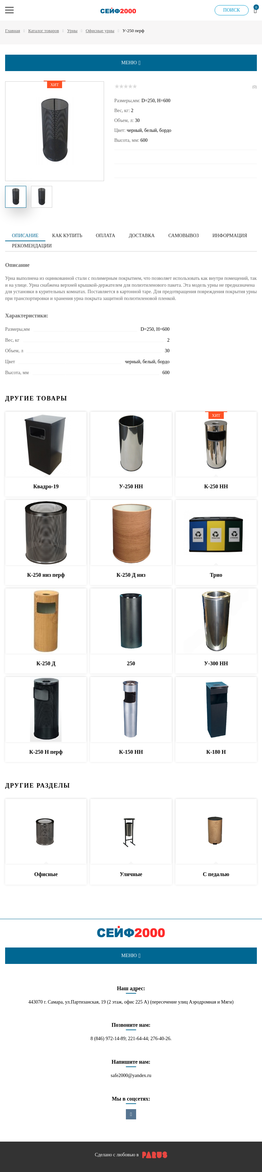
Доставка (142, 235)
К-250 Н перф (46, 752)
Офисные (46, 874)
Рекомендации (32, 245)
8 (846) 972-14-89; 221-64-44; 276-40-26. (131, 1038)
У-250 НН (131, 486)
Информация (230, 235)
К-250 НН (216, 486)
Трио (216, 575)
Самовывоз (183, 235)
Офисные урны (100, 30)
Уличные (131, 874)
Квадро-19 (46, 486)
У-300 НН (216, 663)
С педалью (216, 874)
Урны (72, 30)
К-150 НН (131, 752)
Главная (12, 30)
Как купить (67, 235)
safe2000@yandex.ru (131, 1075)
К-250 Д (46, 663)
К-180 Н (216, 752)
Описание (25, 235)
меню (131, 63)
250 (131, 663)
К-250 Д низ (131, 575)
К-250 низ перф (46, 575)
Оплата (105, 235)
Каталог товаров (43, 30)
